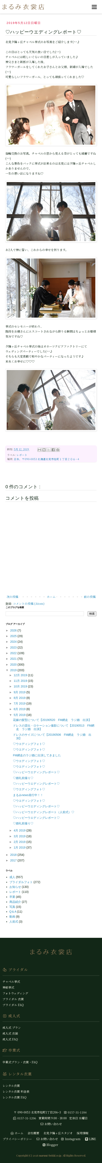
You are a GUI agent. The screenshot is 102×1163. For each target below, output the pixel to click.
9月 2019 (20, 692)
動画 (12, 916)
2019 (14, 670)
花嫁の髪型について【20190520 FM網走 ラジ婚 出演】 (52, 720)
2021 (14, 658)
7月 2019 (20, 703)
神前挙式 (8, 987)
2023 (14, 647)
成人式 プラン (12, 1027)
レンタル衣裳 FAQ (14, 1097)
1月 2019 (20, 847)
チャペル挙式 (11, 981)
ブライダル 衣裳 (13, 999)
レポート (21, 455)
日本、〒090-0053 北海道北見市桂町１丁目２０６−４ (47, 459)
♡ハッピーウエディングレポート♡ (36, 772)
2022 (14, 653)
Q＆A (13, 911)
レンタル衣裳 (11, 1085)
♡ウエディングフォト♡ (29, 744)
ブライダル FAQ (13, 1005)
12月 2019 (21, 675)
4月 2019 (20, 830)
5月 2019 (20, 715)
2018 (14, 854)
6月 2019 (20, 709)
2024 (14, 641)
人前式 (14, 921)
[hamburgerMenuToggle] (94, 7)
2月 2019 (20, 842)
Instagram (70, 1139)
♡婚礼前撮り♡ (23, 778)
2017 (14, 860)
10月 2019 (21, 686)
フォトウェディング (15, 993)
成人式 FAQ (10, 1039)
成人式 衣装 (10, 1033)
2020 (14, 664)
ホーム (51, 597)
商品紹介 (15, 901)
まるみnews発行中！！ (28, 795)
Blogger (50, 1145)
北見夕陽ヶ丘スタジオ (58, 1133)
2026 (14, 630)
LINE (90, 1139)
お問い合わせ (51, 1124)
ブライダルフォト (21, 882)
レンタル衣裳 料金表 (16, 1091)
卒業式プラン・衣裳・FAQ (20, 1062)
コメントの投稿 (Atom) (28, 603)
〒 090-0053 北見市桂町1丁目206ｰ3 (37, 1112)
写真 (12, 906)
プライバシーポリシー (17, 1139)
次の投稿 (12, 597)
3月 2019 (20, 836)
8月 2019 (20, 698)
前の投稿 (90, 597)
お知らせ (15, 886)
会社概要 (33, 1133)
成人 (12, 877)
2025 (14, 636)
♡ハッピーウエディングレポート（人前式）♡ (43, 812)
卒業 (12, 896)
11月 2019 (21, 680)
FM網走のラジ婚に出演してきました (37, 755)
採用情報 (82, 1133)
